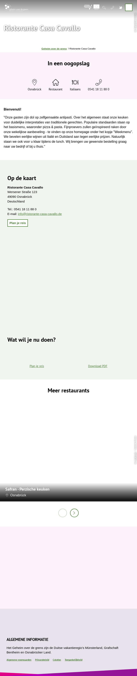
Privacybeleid (42, 659)
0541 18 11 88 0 (98, 89)
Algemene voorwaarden (19, 659)
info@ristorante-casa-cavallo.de (40, 214)
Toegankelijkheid (73, 659)
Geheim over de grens (54, 48)
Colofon (57, 659)
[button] (17, 223)
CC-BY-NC (135, 456)
